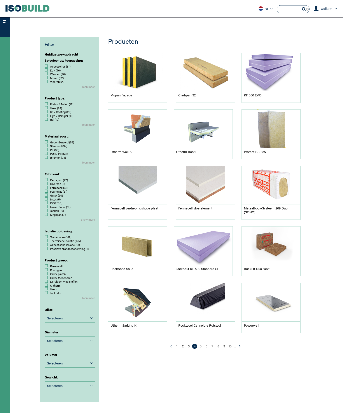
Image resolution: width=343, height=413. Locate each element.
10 (231, 346)
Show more (88, 219)
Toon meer (88, 87)
